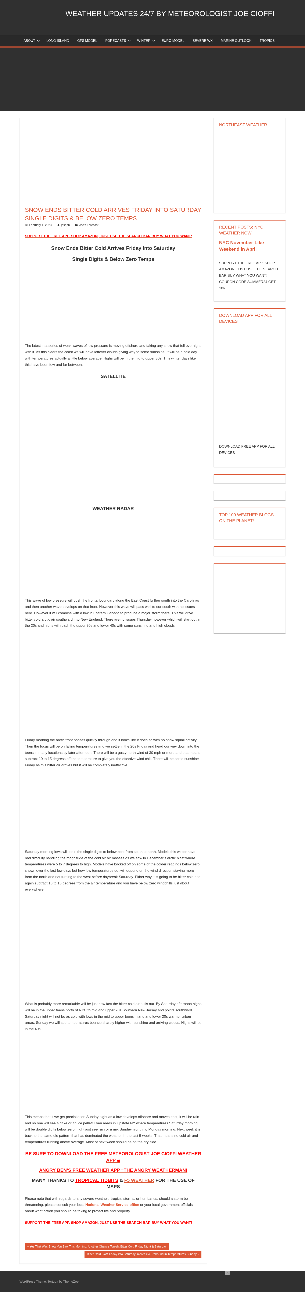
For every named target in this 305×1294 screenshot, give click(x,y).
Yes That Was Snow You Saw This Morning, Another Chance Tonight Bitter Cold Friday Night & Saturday (97, 1249)
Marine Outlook (236, 42)
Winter (146, 42)
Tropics (267, 42)
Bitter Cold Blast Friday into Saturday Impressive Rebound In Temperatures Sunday (142, 1256)
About (32, 42)
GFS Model (87, 42)
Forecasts (118, 42)
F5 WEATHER (139, 1182)
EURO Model (173, 42)
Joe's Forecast (88, 226)
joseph (65, 226)
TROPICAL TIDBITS (96, 1182)
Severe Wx (203, 42)
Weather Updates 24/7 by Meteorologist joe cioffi (173, 13)
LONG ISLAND (57, 42)
